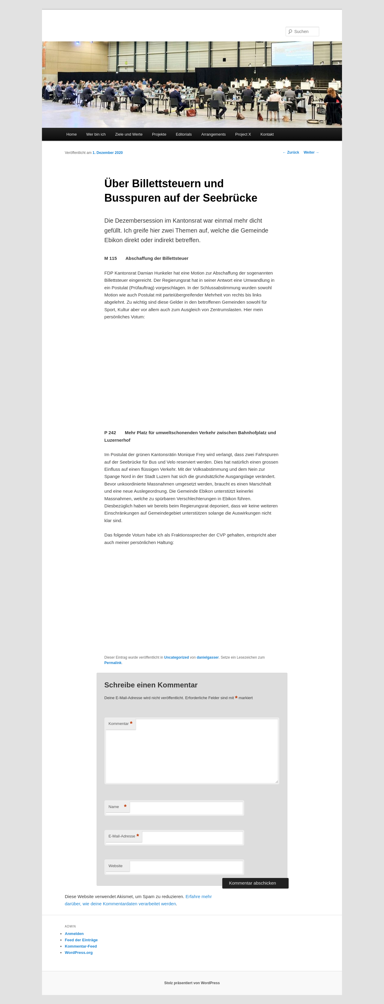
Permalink (113, 663)
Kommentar (121, 724)
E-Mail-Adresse (124, 836)
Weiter (311, 152)
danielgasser (208, 657)
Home (71, 134)
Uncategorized (176, 657)
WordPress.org (79, 952)
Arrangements (213, 134)
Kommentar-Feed (81, 946)
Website (116, 866)
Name (118, 807)
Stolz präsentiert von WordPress (192, 983)
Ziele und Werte (129, 134)
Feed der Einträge (81, 940)
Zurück (291, 152)
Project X (243, 134)
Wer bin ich (96, 134)
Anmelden (74, 933)
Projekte (159, 134)
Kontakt (267, 134)
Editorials (184, 134)
